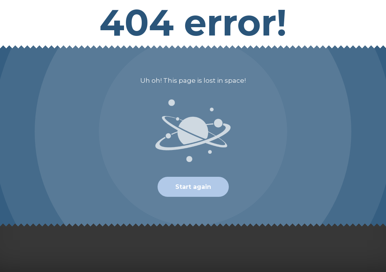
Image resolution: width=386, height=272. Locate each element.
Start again (193, 186)
